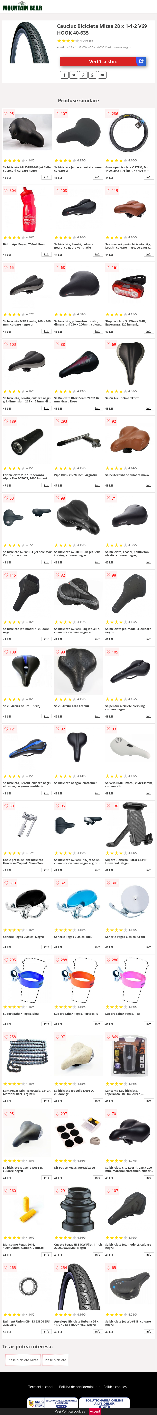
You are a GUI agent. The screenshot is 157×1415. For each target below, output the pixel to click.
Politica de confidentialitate (80, 1387)
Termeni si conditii (42, 1387)
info (46, 177)
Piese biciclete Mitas (23, 1360)
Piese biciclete (55, 1360)
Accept (95, 1411)
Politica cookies (115, 1387)
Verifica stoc (117, 61)
